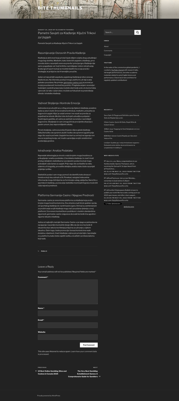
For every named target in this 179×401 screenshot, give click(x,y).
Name (41, 308)
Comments (108, 51)
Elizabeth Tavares (65, 30)
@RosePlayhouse (113, 178)
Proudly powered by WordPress (48, 396)
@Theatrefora (109, 169)
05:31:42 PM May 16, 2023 (115, 171)
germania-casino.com (73, 82)
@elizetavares (129, 207)
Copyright (107, 55)
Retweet (119, 174)
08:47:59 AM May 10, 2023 (115, 183)
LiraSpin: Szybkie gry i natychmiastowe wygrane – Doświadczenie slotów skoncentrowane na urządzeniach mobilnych (122, 145)
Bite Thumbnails (60, 7)
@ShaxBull (110, 190)
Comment (43, 277)
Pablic (44, 251)
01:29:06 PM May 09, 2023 (115, 198)
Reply (114, 174)
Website (41, 332)
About (106, 46)
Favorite (125, 174)
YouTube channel (117, 70)
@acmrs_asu (111, 161)
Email (41, 320)
